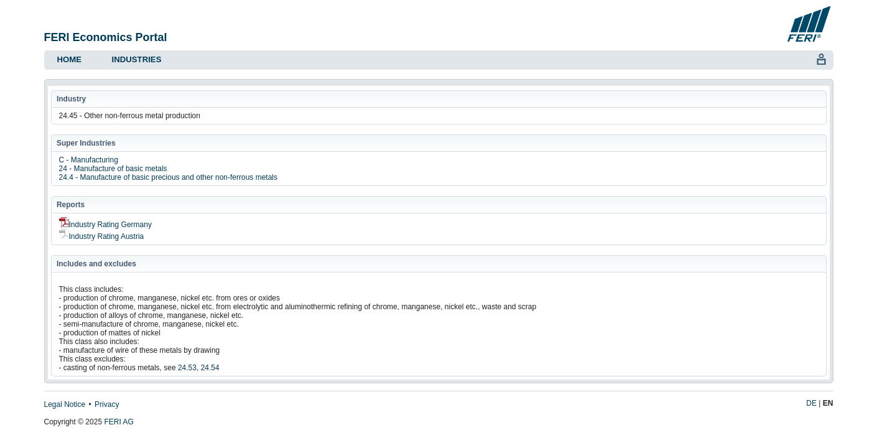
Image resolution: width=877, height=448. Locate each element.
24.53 (187, 367)
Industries (137, 59)
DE (811, 403)
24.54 (210, 367)
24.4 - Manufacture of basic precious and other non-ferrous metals (168, 177)
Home (69, 59)
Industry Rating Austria (101, 236)
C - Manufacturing (88, 160)
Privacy (107, 404)
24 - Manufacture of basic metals (113, 168)
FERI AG (118, 422)
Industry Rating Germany (105, 224)
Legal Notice (65, 404)
